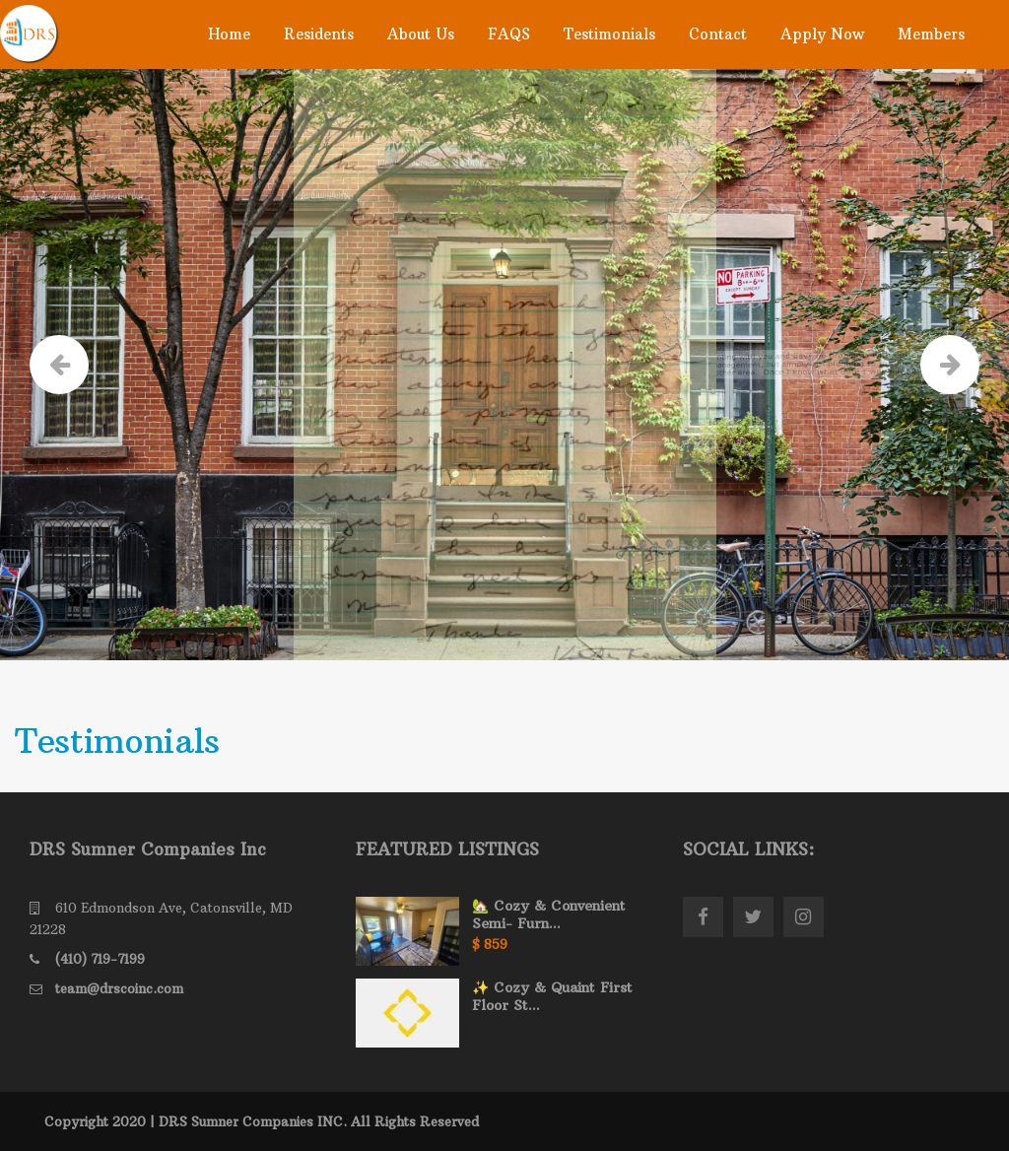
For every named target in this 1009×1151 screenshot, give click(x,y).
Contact (718, 34)
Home (229, 34)
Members (931, 34)
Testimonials (609, 34)
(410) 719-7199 (100, 959)
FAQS (509, 34)
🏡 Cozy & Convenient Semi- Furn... (549, 914)
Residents (319, 34)
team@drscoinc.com (119, 988)
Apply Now (822, 34)
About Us (420, 34)
